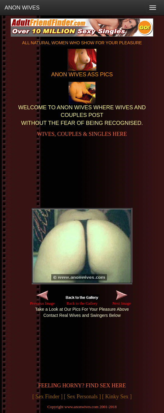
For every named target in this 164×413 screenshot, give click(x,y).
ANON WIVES (22, 8)
